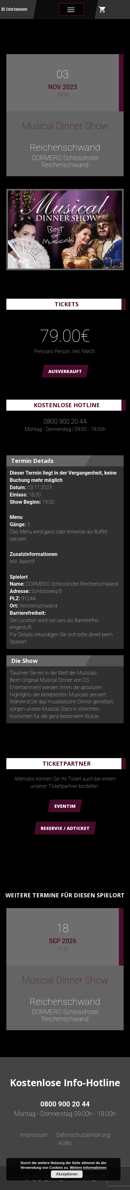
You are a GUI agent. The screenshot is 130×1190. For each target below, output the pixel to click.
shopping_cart (102, 9)
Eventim (65, 806)
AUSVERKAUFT (65, 371)
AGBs (65, 1143)
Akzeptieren (67, 1174)
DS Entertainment (14, 9)
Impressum (34, 1134)
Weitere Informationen (88, 1167)
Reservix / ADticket (65, 828)
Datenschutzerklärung (83, 1134)
